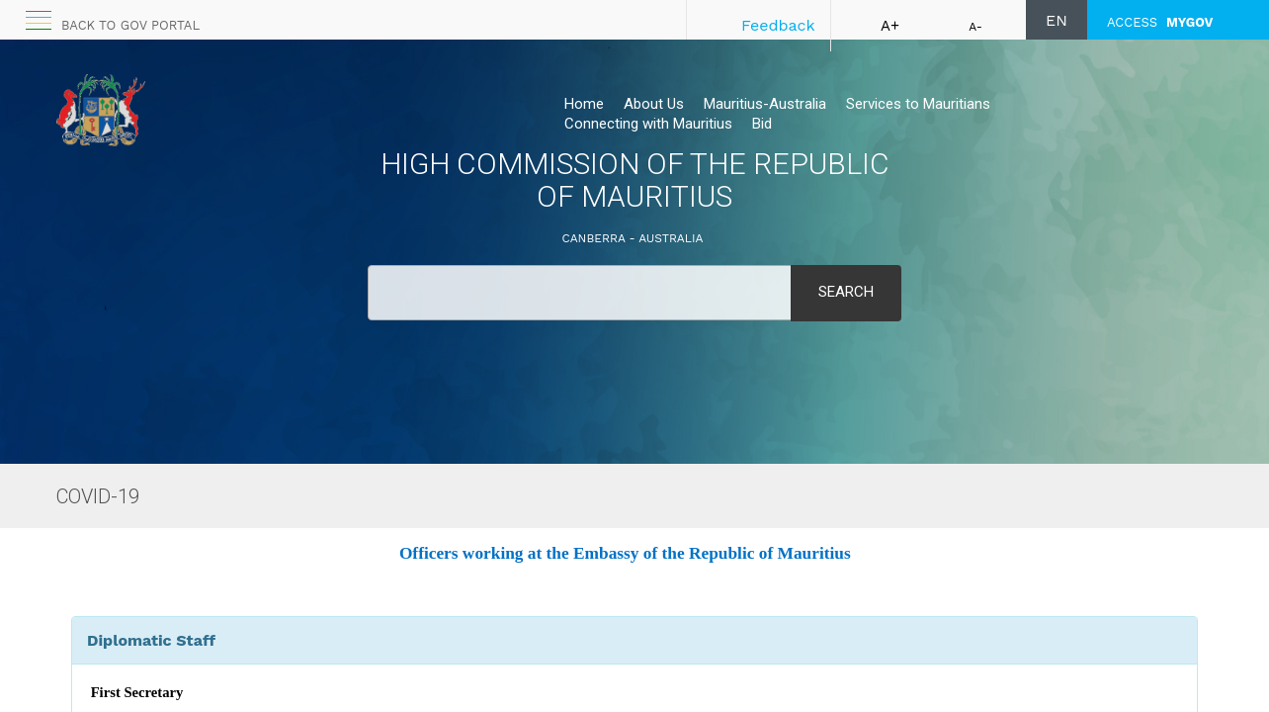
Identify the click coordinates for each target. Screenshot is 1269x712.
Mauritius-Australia (765, 104)
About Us (654, 104)
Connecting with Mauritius (648, 124)
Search (846, 292)
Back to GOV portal (130, 25)
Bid (762, 124)
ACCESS (1160, 22)
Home (584, 104)
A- (975, 27)
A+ (890, 26)
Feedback (778, 25)
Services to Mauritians (918, 104)
